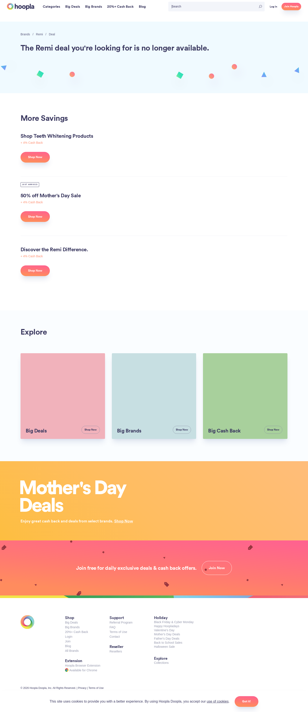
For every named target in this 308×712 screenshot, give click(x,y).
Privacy (82, 688)
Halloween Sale (164, 646)
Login (68, 636)
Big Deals (71, 622)
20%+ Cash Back (76, 632)
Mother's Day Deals (167, 634)
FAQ (113, 627)
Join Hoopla (291, 6)
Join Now (217, 567)
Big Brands (72, 627)
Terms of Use (118, 632)
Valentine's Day (164, 630)
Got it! (246, 701)
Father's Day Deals (166, 638)
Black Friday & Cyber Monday (174, 622)
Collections (161, 662)
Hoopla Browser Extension (82, 665)
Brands (25, 34)
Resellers (116, 651)
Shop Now (123, 521)
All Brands (72, 650)
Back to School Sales (168, 642)
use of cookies (217, 701)
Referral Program (121, 622)
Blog (68, 646)
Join (68, 641)
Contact (115, 636)
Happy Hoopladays (166, 626)
